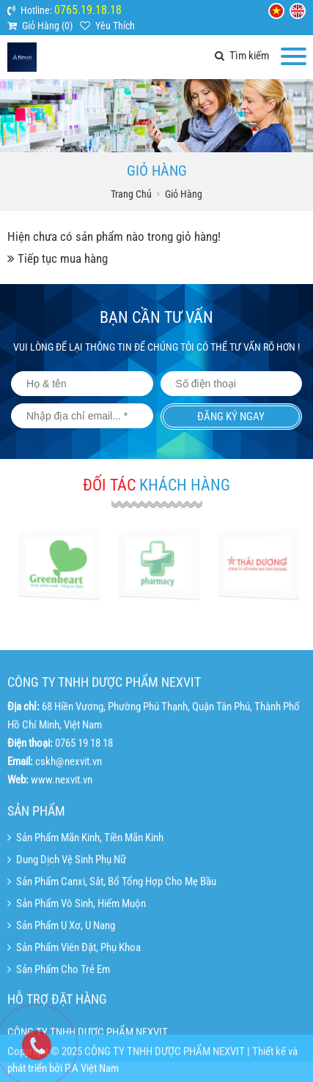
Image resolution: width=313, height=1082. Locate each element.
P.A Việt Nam (92, 1074)
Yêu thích (115, 25)
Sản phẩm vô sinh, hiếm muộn (76, 954)
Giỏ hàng (183, 194)
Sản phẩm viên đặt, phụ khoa (74, 998)
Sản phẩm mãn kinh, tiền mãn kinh (85, 888)
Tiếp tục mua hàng (63, 258)
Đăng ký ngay (231, 416)
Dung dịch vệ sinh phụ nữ (66, 910)
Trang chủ (131, 194)
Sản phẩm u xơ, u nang (61, 976)
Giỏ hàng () (47, 25)
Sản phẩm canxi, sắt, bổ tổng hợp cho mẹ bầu (111, 932)
